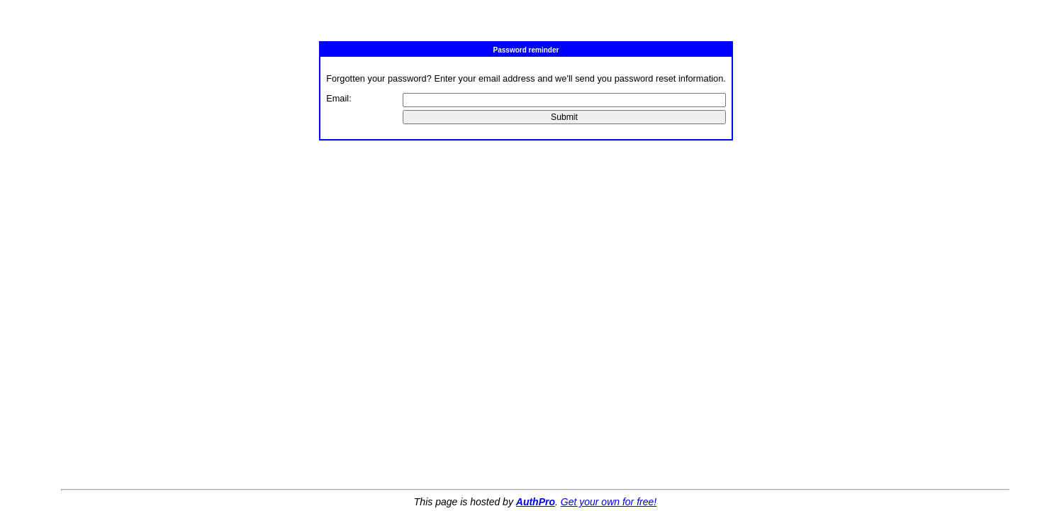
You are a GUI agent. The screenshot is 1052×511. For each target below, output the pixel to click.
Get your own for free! (608, 501)
